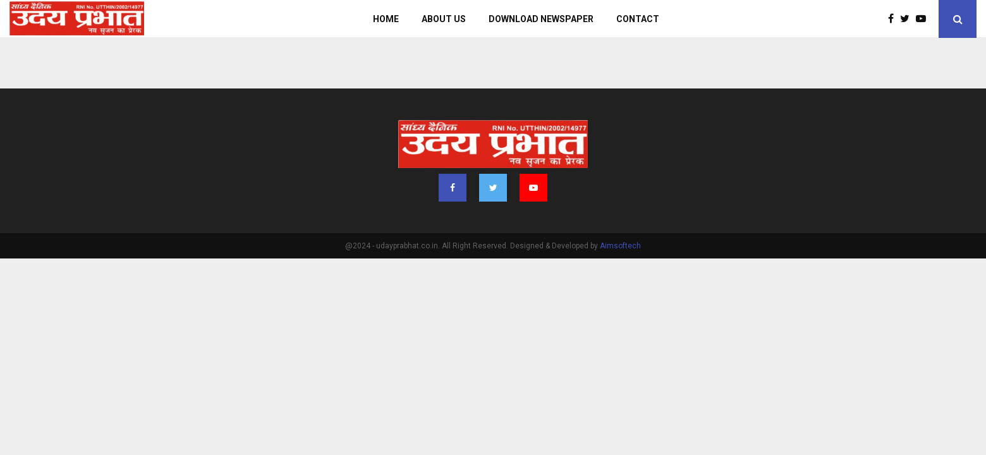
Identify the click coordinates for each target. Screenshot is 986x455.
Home (386, 19)
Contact (637, 19)
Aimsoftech (620, 245)
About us (444, 19)
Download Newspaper (541, 19)
